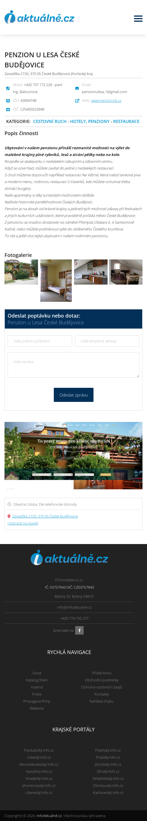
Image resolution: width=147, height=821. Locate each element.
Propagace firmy (36, 701)
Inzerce (37, 687)
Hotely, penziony (90, 121)
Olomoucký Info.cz (108, 785)
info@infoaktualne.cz (74, 607)
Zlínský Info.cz (108, 771)
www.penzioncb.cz (106, 100)
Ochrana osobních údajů (101, 687)
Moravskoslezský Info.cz (38, 764)
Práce (36, 694)
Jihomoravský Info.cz (38, 785)
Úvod (36, 672)
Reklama (37, 708)
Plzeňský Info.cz (108, 750)
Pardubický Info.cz (39, 750)
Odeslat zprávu (73, 395)
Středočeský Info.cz (108, 778)
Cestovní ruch (49, 121)
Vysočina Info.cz (39, 771)
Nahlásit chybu (102, 701)
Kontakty (102, 694)
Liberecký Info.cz (38, 792)
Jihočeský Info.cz (108, 764)
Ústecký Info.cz (39, 757)
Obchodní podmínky (102, 680)
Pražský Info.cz (108, 757)
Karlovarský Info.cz (108, 792)
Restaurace (126, 121)
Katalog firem (37, 680)
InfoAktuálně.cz (49, 815)
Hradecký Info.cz (39, 778)
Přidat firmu (102, 672)
